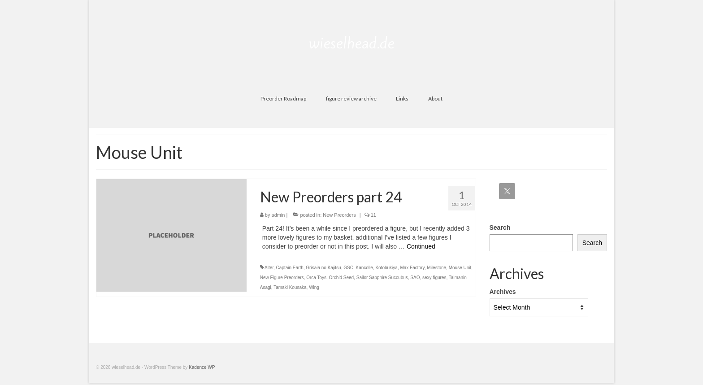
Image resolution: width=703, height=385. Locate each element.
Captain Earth (290, 267)
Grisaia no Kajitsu (323, 267)
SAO (415, 277)
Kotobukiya (386, 267)
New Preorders (339, 215)
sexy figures (434, 277)
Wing (314, 287)
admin (278, 215)
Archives (503, 291)
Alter (269, 267)
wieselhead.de (352, 43)
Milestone (436, 267)
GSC (348, 267)
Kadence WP (202, 367)
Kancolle (364, 267)
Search (500, 227)
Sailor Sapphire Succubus (382, 277)
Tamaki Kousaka (289, 287)
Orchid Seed (341, 277)
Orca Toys (316, 277)
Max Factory (412, 267)
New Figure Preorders (282, 277)
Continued (421, 246)
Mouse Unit (460, 267)
